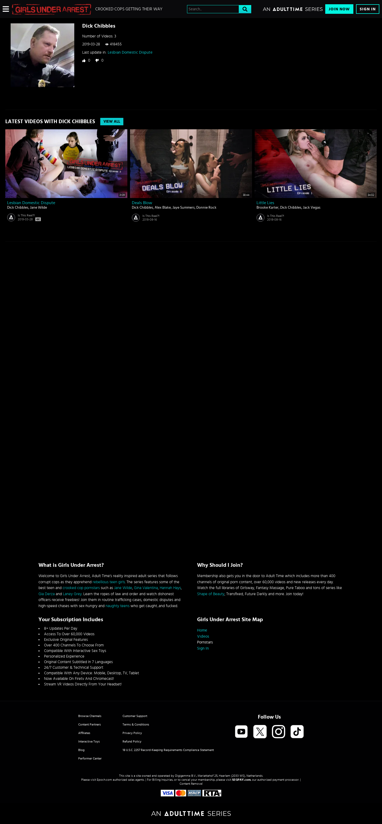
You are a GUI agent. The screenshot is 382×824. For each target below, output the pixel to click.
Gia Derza (46, 594)
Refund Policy (132, 741)
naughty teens (117, 606)
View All (111, 121)
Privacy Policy (132, 733)
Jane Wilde (38, 207)
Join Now (339, 9)
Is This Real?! (26, 215)
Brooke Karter (268, 207)
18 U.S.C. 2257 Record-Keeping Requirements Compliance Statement (168, 750)
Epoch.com (104, 779)
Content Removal (191, 783)
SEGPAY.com (241, 779)
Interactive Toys (89, 741)
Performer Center (90, 758)
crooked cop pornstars (81, 588)
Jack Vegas (311, 207)
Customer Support (135, 716)
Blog (81, 750)
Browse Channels (89, 716)
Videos (203, 636)
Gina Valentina (146, 588)
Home (202, 630)
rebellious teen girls (109, 582)
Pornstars (205, 642)
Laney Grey (72, 594)
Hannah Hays (170, 588)
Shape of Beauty (210, 594)
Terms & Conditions (136, 724)
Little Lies (265, 203)
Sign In (368, 9)
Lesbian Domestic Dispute (130, 52)
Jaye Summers (183, 207)
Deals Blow (142, 203)
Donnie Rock (206, 207)
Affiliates (84, 733)
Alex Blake (163, 207)
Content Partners (89, 724)
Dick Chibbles (17, 207)
